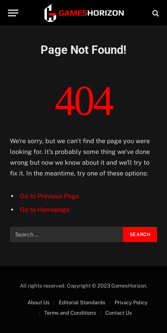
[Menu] (13, 13)
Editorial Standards (82, 302)
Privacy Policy (131, 302)
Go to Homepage (45, 209)
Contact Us (118, 313)
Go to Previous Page (49, 196)
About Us (38, 302)
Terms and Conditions (70, 313)
